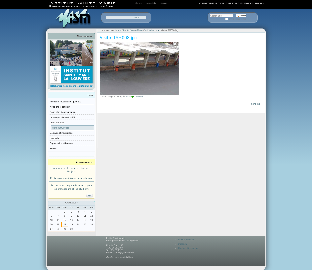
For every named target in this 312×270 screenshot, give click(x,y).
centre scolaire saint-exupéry (231, 3)
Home (90, 95)
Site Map (138, 3)
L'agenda (182, 244)
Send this (255, 104)
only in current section (237, 19)
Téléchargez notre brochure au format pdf (71, 86)
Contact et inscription (188, 248)
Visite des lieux (151, 30)
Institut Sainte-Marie (133, 30)
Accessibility (151, 3)
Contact (164, 3)
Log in (137, 17)
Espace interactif (84, 162)
